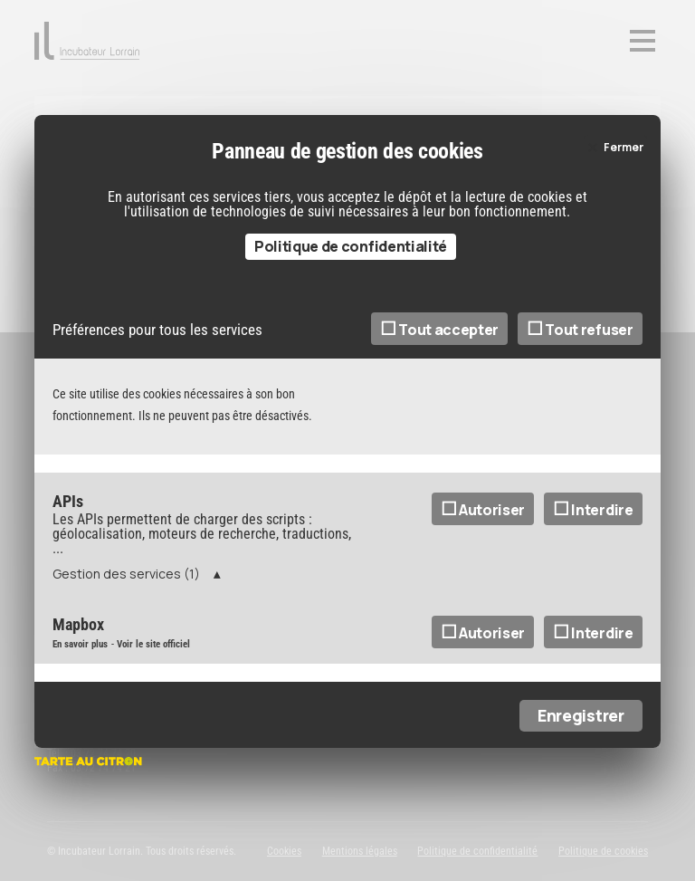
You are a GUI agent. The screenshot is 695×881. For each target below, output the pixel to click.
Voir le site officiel (153, 678)
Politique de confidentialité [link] (350, 280)
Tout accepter (439, 363)
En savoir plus (80, 678)
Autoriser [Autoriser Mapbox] (483, 666)
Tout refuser (580, 363)
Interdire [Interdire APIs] (593, 543)
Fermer (623, 181)
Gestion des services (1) (126, 607)
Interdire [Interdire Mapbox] (593, 666)
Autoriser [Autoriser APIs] (483, 543)
